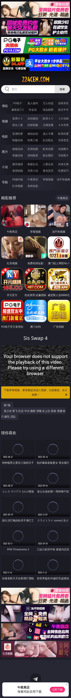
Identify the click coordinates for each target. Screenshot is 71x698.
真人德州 (32, 103)
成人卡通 (48, 133)
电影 (5, 136)
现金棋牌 (48, 109)
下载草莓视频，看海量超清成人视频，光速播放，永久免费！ (36, 392)
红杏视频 (17, 186)
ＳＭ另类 (63, 125)
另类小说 (32, 170)
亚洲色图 (32, 149)
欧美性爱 (63, 133)
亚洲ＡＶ (17, 118)
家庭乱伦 (32, 164)
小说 (5, 167)
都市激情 (17, 164)
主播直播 (48, 125)
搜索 (62, 89)
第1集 (7, 405)
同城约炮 (17, 179)
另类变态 (63, 140)
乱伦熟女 (48, 140)
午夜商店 (32, 179)
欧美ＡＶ (48, 118)
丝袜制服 (32, 125)
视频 (5, 121)
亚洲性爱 (17, 133)
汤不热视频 (63, 179)
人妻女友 (48, 164)
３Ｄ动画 (63, 118)
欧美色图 (48, 149)
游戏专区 (63, 103)
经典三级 (32, 140)
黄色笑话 (48, 170)
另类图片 (63, 155)
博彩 (5, 106)
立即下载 (57, 689)
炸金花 (33, 109)
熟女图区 (48, 155)
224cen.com (35, 79)
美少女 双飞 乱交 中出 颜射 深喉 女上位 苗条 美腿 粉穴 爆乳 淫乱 (33, 413)
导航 (5, 182)
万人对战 (48, 103)
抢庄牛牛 (63, 109)
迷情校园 (17, 170)
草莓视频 (48, 179)
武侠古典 (63, 164)
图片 (5, 152)
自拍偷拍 (32, 118)
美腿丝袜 (17, 155)
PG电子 (17, 103)
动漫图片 (63, 149)
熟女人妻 (17, 125)
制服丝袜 (17, 140)
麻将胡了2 (18, 109)
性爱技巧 (63, 170)
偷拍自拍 (32, 133)
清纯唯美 (32, 155)
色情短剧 (32, 186)
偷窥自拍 (17, 149)
